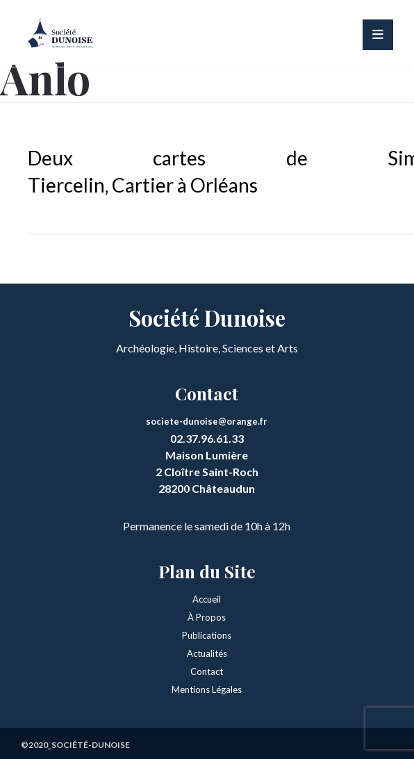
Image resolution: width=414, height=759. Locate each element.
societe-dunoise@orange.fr (206, 421)
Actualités (207, 653)
